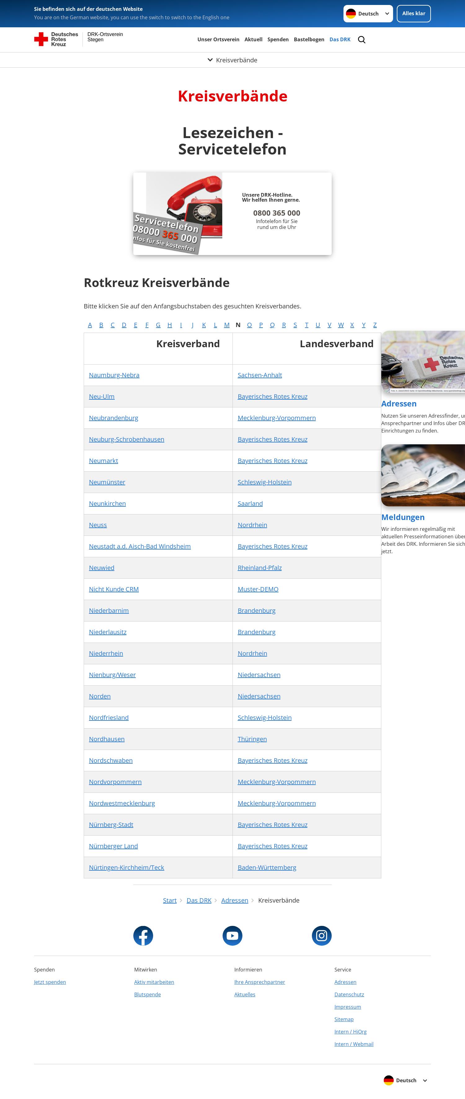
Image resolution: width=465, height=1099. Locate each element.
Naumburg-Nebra (114, 375)
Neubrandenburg (113, 418)
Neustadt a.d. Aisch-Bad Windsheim (140, 546)
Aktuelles (244, 994)
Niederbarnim (109, 610)
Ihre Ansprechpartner (259, 982)
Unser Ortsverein (218, 39)
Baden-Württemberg (267, 867)
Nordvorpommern (115, 782)
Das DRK (340, 39)
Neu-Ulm (102, 396)
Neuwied (101, 567)
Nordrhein (252, 525)
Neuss (98, 525)
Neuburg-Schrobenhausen (126, 439)
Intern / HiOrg (350, 1031)
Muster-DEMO (258, 589)
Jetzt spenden (50, 982)
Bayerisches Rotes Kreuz (273, 396)
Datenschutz (349, 994)
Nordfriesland (109, 717)
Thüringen (252, 739)
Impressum (347, 1006)
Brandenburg (257, 610)
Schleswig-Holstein (265, 482)
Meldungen (403, 517)
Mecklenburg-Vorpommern (277, 418)
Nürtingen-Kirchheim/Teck (126, 867)
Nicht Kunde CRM (114, 589)
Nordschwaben (111, 760)
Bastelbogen (309, 39)
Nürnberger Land (113, 846)
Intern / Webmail (354, 1044)
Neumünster (107, 482)
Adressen (399, 403)
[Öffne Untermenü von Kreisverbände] (232, 59)
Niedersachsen (259, 675)
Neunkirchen (107, 503)
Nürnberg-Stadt (111, 824)
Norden (100, 696)
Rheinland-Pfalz (260, 567)
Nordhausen (107, 739)
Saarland (250, 503)
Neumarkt (103, 460)
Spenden (278, 39)
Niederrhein (106, 653)
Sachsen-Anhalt (260, 375)
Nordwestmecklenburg (122, 803)
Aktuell (254, 39)
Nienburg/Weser (112, 675)
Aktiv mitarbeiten (154, 982)
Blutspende (147, 994)
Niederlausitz (107, 632)
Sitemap (344, 1019)
